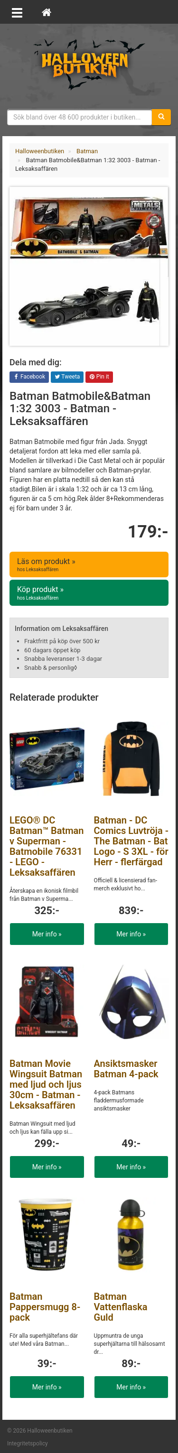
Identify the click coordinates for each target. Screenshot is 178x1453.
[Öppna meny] (17, 11)
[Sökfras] (79, 117)
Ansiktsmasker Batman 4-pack (126, 1069)
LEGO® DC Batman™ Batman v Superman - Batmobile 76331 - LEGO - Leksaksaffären (46, 846)
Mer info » (47, 934)
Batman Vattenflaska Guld (121, 1307)
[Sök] (161, 117)
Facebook (29, 377)
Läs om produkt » (89, 565)
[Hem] (46, 12)
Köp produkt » (89, 593)
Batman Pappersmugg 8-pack (44, 1307)
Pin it (99, 377)
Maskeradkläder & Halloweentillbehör (89, 64)
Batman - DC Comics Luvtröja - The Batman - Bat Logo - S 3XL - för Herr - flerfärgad (131, 841)
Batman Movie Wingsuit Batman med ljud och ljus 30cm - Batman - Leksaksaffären (45, 1084)
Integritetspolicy (27, 1443)
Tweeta (67, 377)
